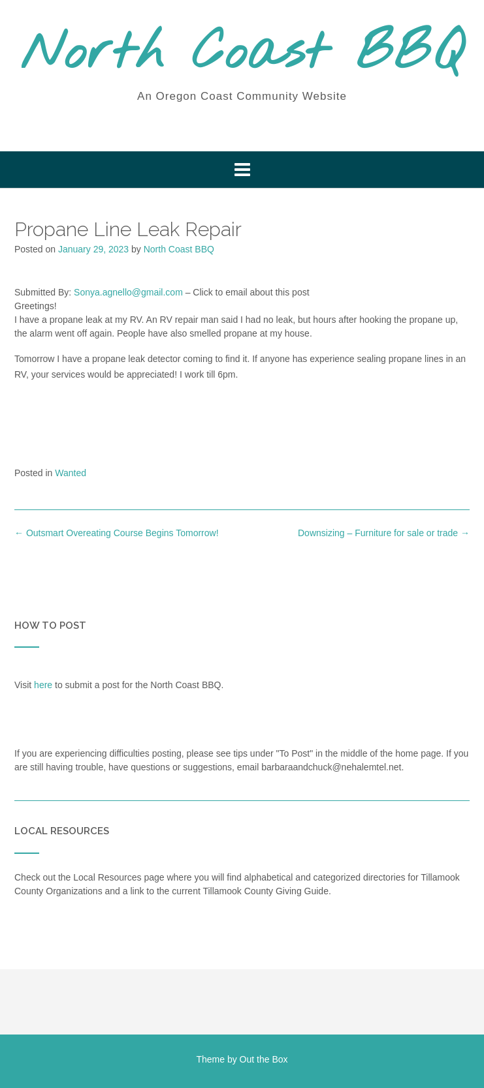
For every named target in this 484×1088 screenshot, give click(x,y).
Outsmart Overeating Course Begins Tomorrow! (116, 533)
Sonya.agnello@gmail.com (128, 292)
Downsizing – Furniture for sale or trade (384, 533)
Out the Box (264, 1059)
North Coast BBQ (242, 54)
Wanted (70, 473)
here (43, 685)
